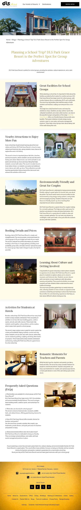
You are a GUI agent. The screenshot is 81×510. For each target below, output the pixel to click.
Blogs (14, 40)
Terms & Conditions (42, 499)
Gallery (71, 495)
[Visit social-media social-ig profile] (49, 487)
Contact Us (15, 499)
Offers (31, 495)
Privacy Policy (54, 499)
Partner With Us (24, 499)
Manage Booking (64, 499)
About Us (15, 495)
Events (66, 495)
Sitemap (24, 504)
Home (8, 40)
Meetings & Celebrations (55, 495)
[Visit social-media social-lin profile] (32, 487)
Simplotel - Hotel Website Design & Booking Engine (44, 504)
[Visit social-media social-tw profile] (43, 487)
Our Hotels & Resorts (31, 4)
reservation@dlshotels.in (27, 473)
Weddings (43, 495)
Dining (36, 495)
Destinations (46, 4)
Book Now (70, 4)
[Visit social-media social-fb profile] (38, 487)
